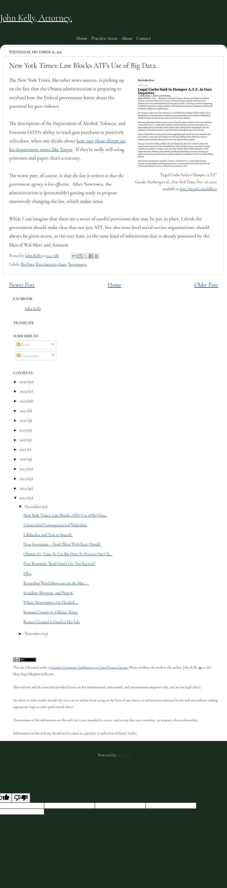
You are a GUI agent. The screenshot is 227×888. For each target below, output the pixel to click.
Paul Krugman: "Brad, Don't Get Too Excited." (60, 563)
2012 (23, 497)
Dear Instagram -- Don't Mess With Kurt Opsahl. (62, 544)
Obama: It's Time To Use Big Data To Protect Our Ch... (68, 554)
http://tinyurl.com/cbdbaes (198, 189)
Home (81, 38)
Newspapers (77, 264)
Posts (23, 344)
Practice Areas (104, 38)
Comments (28, 355)
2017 (23, 449)
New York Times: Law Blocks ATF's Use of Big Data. (65, 515)
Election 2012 (46, 264)
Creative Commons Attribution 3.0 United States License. (89, 667)
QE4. (28, 573)
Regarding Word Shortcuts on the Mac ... (56, 583)
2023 (23, 401)
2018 (23, 440)
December (33, 506)
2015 (23, 468)
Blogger (122, 755)
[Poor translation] (21, 798)
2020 (23, 420)
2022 (23, 410)
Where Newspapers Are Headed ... (51, 602)
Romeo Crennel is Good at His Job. (52, 622)
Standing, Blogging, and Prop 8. (48, 593)
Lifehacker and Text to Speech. (48, 534)
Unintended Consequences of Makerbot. (55, 525)
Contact (143, 38)
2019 (23, 430)
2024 (23, 391)
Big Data (27, 264)
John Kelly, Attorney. (36, 17)
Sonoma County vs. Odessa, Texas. (51, 612)
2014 (23, 478)
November (33, 633)
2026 (23, 381)
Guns (62, 264)
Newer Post (22, 284)
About (126, 38)
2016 (23, 459)
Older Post (206, 284)
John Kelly (33, 308)
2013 (23, 488)
